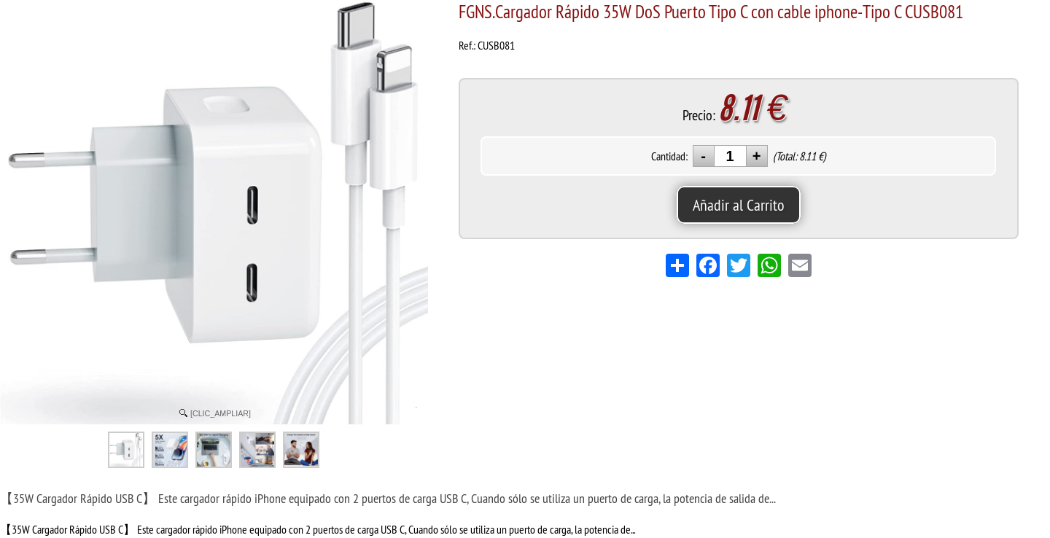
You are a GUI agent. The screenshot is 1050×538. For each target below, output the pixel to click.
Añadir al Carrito (739, 205)
